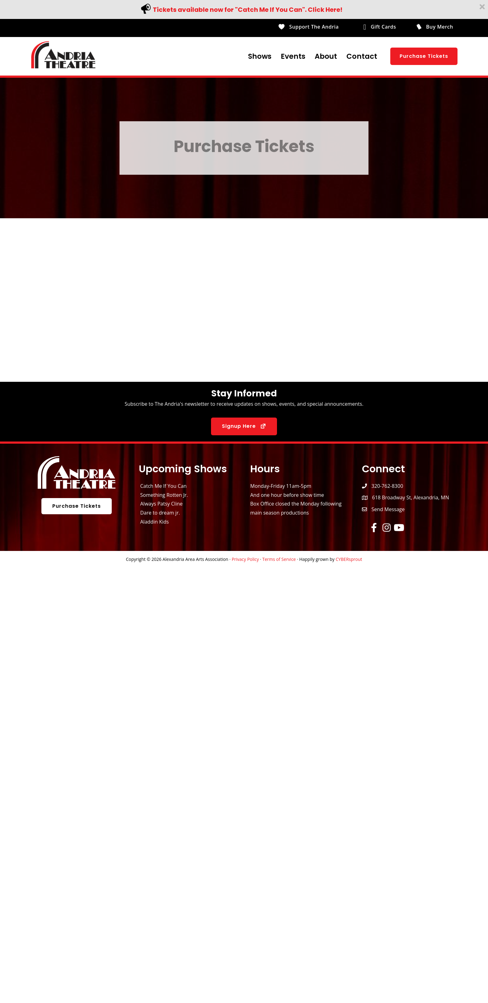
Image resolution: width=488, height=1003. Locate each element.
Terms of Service (279, 559)
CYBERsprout (349, 559)
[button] (424, 56)
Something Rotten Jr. (164, 495)
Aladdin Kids (154, 521)
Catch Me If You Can (163, 486)
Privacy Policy (245, 559)
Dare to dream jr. (160, 512)
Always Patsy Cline (161, 503)
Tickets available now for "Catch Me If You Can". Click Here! (247, 9)
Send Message (388, 509)
